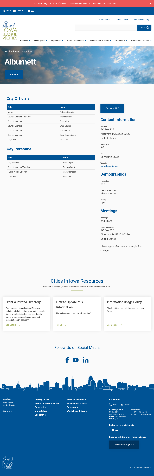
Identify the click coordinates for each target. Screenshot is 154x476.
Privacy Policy (42, 400)
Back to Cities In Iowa (19, 51)
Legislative (57, 40)
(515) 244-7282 (120, 416)
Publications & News (100, 40)
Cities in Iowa (122, 19)
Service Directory (141, 19)
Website (14, 74)
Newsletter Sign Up (124, 444)
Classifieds (104, 19)
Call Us (7, 11)
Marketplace (40, 40)
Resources (121, 40)
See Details (11, 325)
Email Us (18, 11)
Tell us (59, 325)
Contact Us (40, 407)
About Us (25, 40)
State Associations (76, 40)
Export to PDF (112, 108)
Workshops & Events (141, 40)
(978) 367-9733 (117, 419)
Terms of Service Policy (47, 403)
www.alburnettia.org (109, 166)
